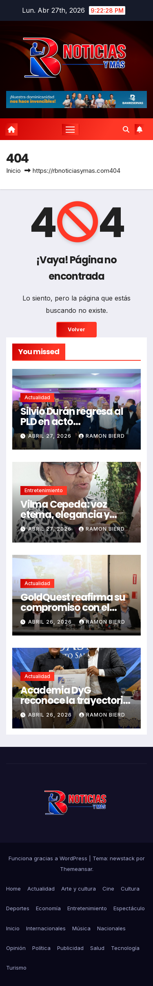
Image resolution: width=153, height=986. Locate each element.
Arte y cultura (78, 888)
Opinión (16, 948)
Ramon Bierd (102, 436)
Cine (108, 888)
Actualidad (37, 397)
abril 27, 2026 (50, 436)
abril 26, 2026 (50, 622)
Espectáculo (129, 908)
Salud (97, 948)
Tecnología (125, 948)
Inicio (13, 170)
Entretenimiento (43, 490)
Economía (48, 908)
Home (13, 888)
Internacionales (46, 928)
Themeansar (76, 869)
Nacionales (111, 928)
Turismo (16, 967)
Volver (76, 329)
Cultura (130, 888)
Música (81, 928)
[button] (126, 129)
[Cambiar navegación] (70, 129)
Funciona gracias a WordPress (49, 858)
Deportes (17, 908)
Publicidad (70, 948)
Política (41, 948)
